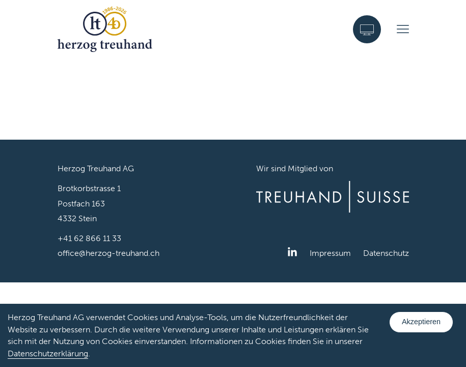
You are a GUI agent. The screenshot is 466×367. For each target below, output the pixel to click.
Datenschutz (386, 253)
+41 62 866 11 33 (89, 238)
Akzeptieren (421, 322)
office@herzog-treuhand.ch (108, 253)
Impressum (330, 253)
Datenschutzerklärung (48, 353)
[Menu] (403, 29)
